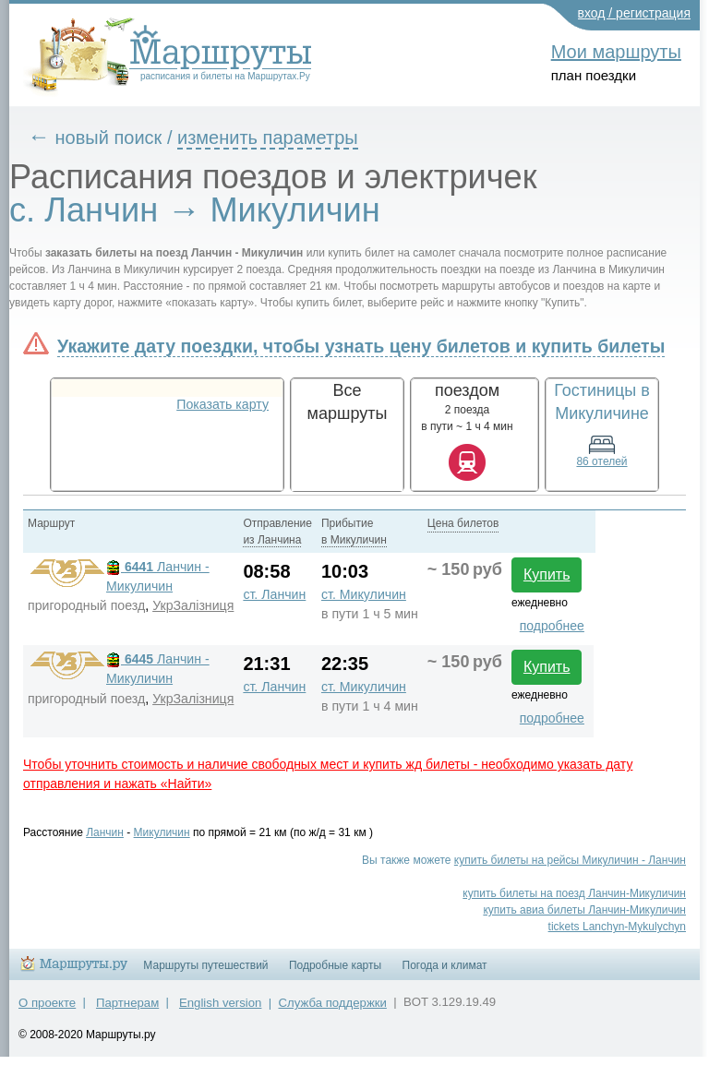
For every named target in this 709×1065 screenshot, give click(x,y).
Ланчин (105, 832)
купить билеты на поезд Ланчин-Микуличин (574, 893)
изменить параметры (267, 137)
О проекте (47, 1003)
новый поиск (108, 137)
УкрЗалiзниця (193, 605)
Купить (547, 574)
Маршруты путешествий (205, 965)
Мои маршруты (616, 52)
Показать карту (222, 404)
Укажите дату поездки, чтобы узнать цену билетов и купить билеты (361, 346)
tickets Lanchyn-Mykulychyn (617, 926)
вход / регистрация (634, 13)
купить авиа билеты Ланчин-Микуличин (584, 909)
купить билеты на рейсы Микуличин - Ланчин (570, 860)
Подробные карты (335, 965)
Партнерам (127, 1003)
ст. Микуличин (363, 594)
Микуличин (162, 832)
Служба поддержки (333, 1003)
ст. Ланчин (274, 594)
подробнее (552, 625)
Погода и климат (445, 965)
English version (220, 1003)
